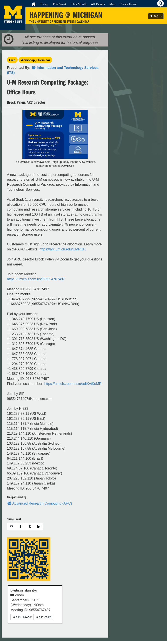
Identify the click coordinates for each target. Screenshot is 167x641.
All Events (98, 4)
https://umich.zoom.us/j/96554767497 (36, 279)
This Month (78, 4)
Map (112, 4)
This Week (60, 4)
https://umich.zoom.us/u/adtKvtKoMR (73, 384)
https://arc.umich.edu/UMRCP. (62, 249)
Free (12, 60)
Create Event (128, 4)
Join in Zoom (43, 617)
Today (44, 4)
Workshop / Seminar (35, 60)
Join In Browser (22, 617)
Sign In (156, 16)
